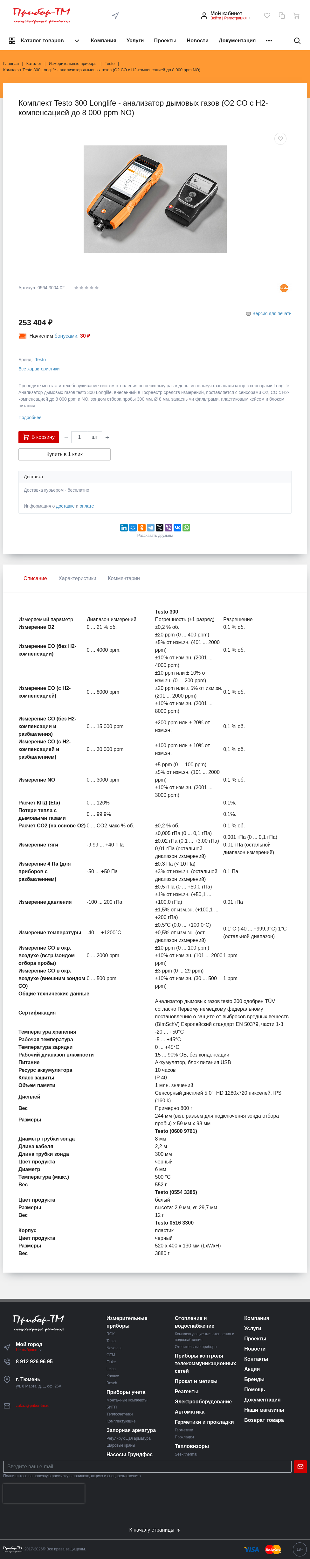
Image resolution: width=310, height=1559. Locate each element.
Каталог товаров (44, 41)
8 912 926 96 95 (34, 1361)
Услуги (135, 40)
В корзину (39, 436)
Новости (198, 40)
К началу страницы (155, 1530)
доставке (65, 506)
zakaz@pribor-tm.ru (33, 1405)
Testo (40, 359)
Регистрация (235, 18)
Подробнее (30, 417)
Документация (237, 40)
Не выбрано (29, 1350)
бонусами (66, 336)
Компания (103, 40)
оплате (86, 506)
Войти (215, 18)
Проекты (165, 40)
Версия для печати (272, 313)
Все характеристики (38, 368)
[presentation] (44, 1493)
